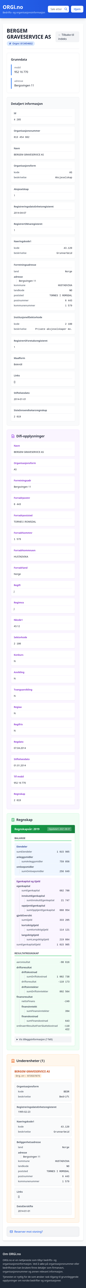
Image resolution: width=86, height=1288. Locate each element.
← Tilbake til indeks (66, 37)
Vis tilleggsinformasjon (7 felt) (36, 1039)
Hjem (77, 9)
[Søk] (66, 9)
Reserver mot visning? (26, 1231)
